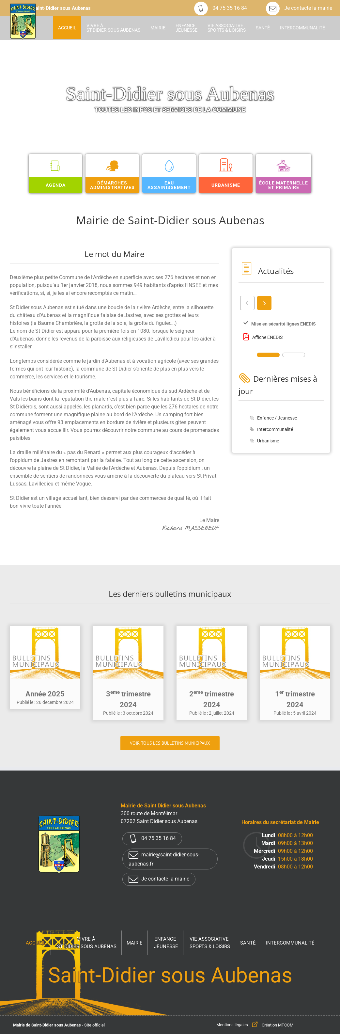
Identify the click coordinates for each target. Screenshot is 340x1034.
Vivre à (86, 943)
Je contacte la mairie (299, 8)
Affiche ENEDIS (267, 337)
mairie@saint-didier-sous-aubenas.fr (164, 858)
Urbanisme (268, 440)
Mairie (135, 943)
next (264, 302)
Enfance (166, 943)
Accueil (36, 943)
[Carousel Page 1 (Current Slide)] (268, 355)
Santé (248, 943)
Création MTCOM (277, 1025)
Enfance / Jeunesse (277, 418)
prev (247, 302)
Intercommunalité (275, 429)
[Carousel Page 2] (293, 355)
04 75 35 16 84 (220, 8)
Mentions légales (232, 1025)
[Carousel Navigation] (281, 302)
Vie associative (210, 943)
